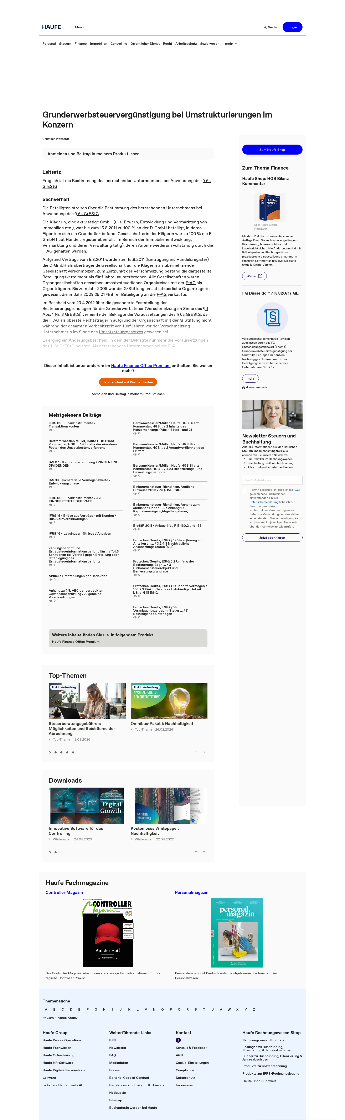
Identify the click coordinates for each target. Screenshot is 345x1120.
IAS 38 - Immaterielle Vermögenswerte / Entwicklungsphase (79, 481)
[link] (49, 43)
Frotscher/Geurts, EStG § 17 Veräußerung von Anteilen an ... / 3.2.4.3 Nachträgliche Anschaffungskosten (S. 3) (168, 543)
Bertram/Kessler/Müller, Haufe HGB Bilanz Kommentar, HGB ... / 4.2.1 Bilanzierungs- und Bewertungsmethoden (167, 469)
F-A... (173, 346)
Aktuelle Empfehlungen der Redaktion (78, 575)
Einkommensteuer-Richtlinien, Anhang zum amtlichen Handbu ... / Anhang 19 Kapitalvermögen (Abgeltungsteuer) (166, 508)
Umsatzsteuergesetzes (121, 332)
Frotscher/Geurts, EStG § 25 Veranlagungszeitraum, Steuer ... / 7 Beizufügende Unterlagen (160, 610)
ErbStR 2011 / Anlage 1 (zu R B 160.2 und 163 (167, 525)
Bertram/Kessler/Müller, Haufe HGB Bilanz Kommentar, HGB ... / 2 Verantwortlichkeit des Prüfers (168, 447)
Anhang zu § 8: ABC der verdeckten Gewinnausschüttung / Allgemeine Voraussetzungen (76, 594)
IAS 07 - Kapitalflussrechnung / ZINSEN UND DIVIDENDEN (83, 463)
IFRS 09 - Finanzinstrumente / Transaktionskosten (72, 424)
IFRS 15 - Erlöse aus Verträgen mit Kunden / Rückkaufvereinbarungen (82, 517)
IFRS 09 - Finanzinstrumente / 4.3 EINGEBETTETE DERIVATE (75, 499)
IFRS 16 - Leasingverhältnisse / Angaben (80, 533)
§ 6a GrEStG (87, 214)
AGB (297, 490)
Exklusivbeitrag (64, 687)
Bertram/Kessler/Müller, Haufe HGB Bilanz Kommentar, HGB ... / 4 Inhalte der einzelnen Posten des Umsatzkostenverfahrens (83, 444)
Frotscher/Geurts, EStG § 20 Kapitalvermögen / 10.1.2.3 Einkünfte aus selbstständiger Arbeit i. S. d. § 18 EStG (170, 589)
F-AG (47, 251)
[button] (77, 27)
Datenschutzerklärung (263, 502)
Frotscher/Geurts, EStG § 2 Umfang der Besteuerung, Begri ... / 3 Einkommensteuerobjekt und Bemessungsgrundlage (163, 566)
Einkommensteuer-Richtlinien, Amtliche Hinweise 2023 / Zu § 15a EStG (163, 488)
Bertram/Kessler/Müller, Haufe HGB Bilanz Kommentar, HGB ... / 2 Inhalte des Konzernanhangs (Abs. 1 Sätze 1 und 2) (166, 426)
